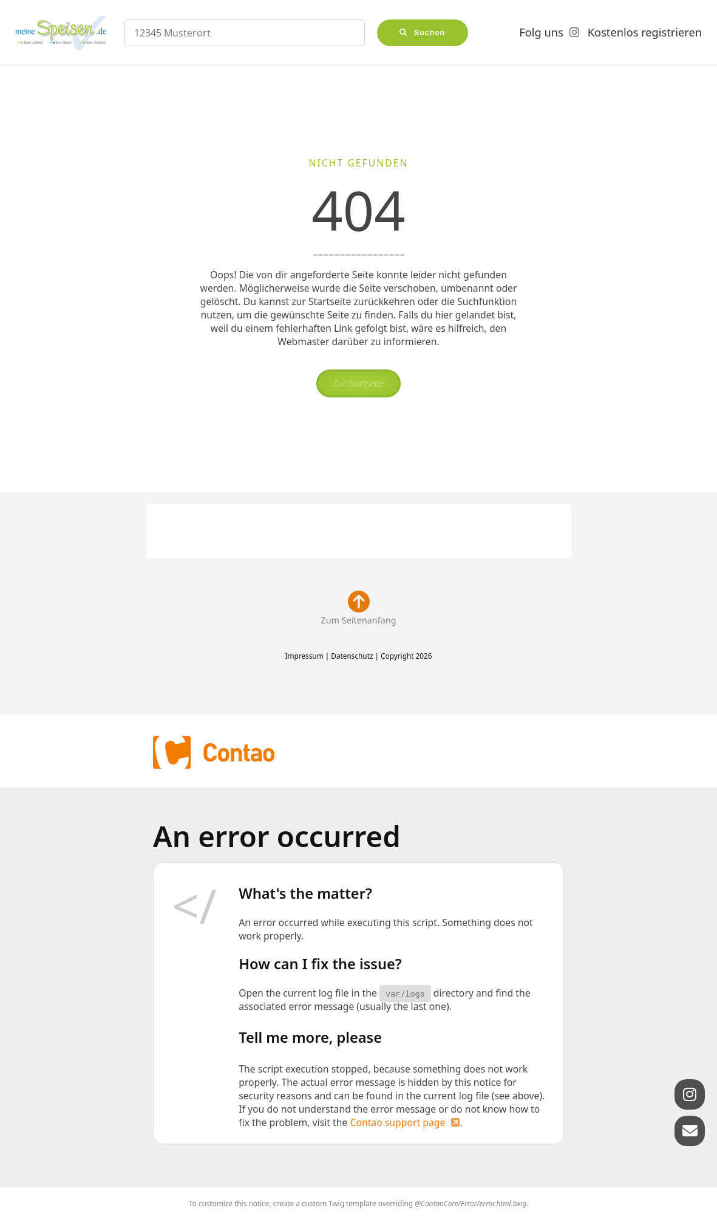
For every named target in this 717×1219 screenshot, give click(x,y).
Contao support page (397, 1122)
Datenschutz (352, 656)
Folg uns (541, 32)
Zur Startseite (358, 383)
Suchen (430, 33)
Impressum (304, 656)
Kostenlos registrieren (645, 32)
